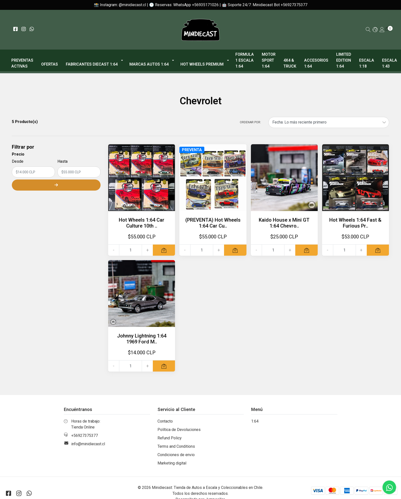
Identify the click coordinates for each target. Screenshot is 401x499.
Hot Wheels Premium (202, 64)
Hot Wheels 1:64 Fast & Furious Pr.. (355, 223)
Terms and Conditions (176, 446)
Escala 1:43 (389, 63)
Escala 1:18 (366, 63)
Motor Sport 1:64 (269, 60)
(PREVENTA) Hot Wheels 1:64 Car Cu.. (213, 223)
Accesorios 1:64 (316, 63)
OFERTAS (49, 64)
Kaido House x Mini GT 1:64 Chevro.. (284, 223)
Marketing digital (171, 463)
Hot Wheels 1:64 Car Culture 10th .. (141, 223)
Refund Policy (169, 438)
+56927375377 (84, 435)
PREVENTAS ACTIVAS (22, 63)
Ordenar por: (250, 122)
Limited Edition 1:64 (343, 60)
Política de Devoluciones (179, 429)
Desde (17, 161)
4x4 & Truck (289, 63)
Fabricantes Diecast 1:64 (92, 64)
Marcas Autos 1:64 (149, 64)
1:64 (255, 421)
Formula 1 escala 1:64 (244, 60)
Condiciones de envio (176, 454)
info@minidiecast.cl (88, 444)
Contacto (165, 421)
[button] (375, 30)
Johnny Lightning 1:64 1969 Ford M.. (141, 339)
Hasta (62, 161)
